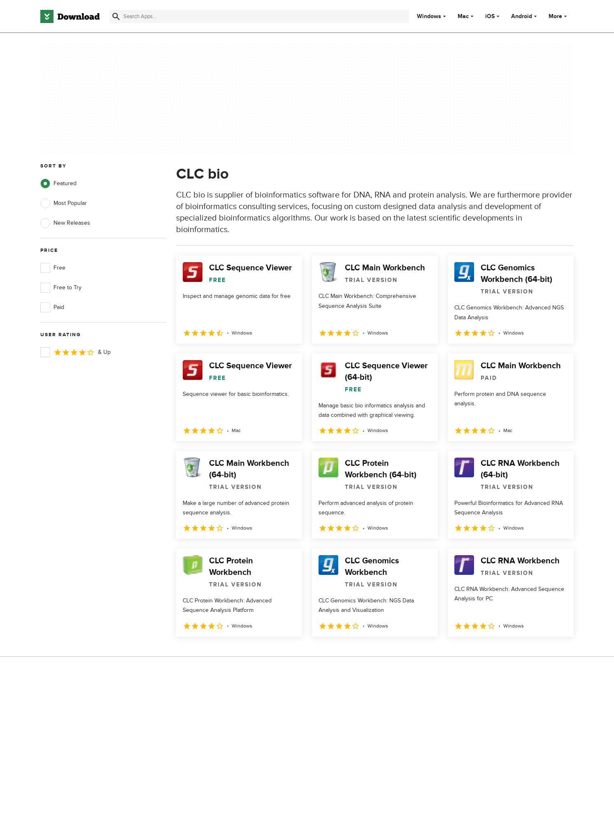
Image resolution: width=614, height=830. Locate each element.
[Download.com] (70, 16)
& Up (75, 352)
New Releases (65, 223)
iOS (490, 16)
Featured (58, 183)
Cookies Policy (357, 728)
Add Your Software (213, 714)
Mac (463, 16)
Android (521, 16)
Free (52, 268)
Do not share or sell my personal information (368, 747)
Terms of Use (355, 714)
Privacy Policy (356, 700)
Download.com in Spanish (222, 742)
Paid (52, 307)
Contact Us (204, 728)
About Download (211, 700)
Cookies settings (360, 765)
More (559, 16)
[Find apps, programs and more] (259, 16)
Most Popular (63, 203)
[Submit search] (116, 16)
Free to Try (60, 288)
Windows (429, 16)
